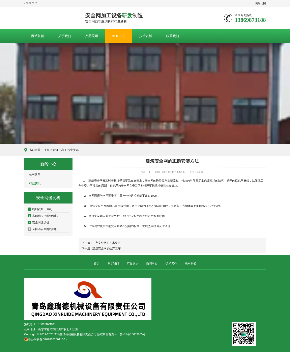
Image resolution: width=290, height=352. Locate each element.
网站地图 (260, 3)
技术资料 (145, 36)
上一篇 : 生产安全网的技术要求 (101, 242)
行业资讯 (73, 150)
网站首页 (37, 36)
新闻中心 (118, 36)
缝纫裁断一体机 (40, 209)
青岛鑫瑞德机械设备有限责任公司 (48, 18)
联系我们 (172, 36)
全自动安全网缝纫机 (43, 229)
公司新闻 (34, 174)
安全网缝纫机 (38, 222)
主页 (47, 150)
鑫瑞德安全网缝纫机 (43, 215)
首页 (96, 263)
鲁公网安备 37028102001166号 (46, 339)
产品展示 (91, 36)
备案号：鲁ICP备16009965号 (127, 334)
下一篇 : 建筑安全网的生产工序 (101, 248)
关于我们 (64, 36)
